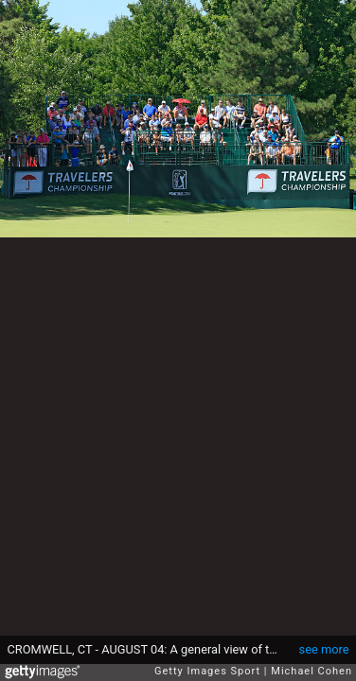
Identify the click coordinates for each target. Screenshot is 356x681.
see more (324, 649)
